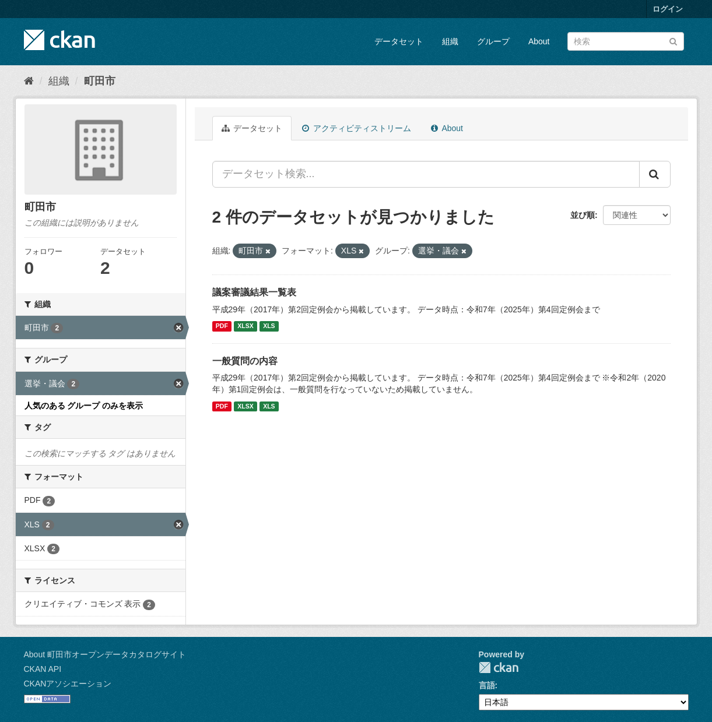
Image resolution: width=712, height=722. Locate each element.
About (539, 41)
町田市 (99, 81)
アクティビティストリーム (356, 128)
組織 (450, 41)
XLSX (245, 326)
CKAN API (43, 669)
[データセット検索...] (426, 174)
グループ (493, 41)
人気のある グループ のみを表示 (83, 405)
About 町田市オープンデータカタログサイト (105, 654)
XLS (269, 326)
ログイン (668, 9)
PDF (222, 326)
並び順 (582, 215)
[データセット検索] (625, 41)
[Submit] (673, 40)
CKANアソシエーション (68, 683)
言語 (487, 685)
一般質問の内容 (245, 361)
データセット (398, 41)
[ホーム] (29, 81)
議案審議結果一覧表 (254, 292)
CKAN (498, 667)
